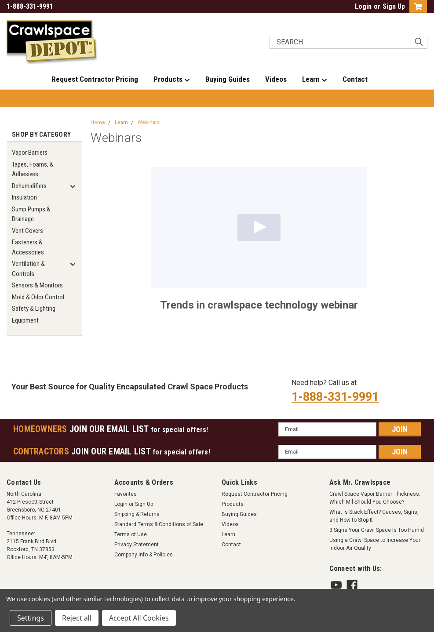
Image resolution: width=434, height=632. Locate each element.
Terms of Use (130, 534)
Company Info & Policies (143, 555)
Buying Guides (227, 79)
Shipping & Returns (137, 514)
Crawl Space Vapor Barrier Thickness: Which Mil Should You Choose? (374, 498)
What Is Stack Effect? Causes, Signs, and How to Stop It (374, 516)
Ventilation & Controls (28, 269)
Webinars (149, 122)
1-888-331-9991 (335, 397)
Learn (314, 79)
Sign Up (394, 6)
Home (98, 122)
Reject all (76, 618)
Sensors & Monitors (37, 285)
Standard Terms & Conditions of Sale (158, 524)
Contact (355, 79)
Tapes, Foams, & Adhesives (33, 169)
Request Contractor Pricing (94, 79)
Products (171, 79)
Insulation (24, 197)
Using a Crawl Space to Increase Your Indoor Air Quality (374, 544)
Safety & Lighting (33, 308)
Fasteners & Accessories (28, 247)
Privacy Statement (136, 544)
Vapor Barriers (29, 152)
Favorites (125, 494)
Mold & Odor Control (38, 297)
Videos (276, 79)
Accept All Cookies (139, 618)
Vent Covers (27, 231)
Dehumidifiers (29, 186)
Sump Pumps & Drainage (31, 214)
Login (363, 6)
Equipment (25, 320)
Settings (30, 618)
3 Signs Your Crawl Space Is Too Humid (376, 530)
